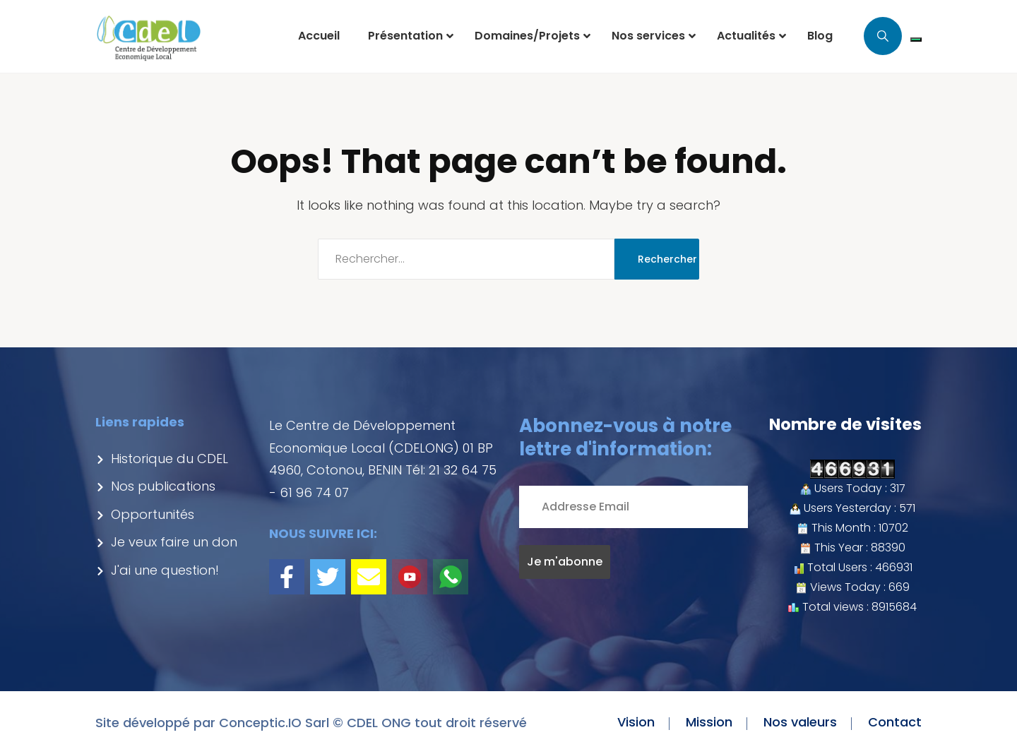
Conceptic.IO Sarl (274, 722)
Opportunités (144, 514)
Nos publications (155, 486)
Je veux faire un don (166, 542)
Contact (895, 722)
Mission (709, 722)
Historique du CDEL (161, 458)
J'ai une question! (157, 570)
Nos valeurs (800, 722)
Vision (636, 722)
